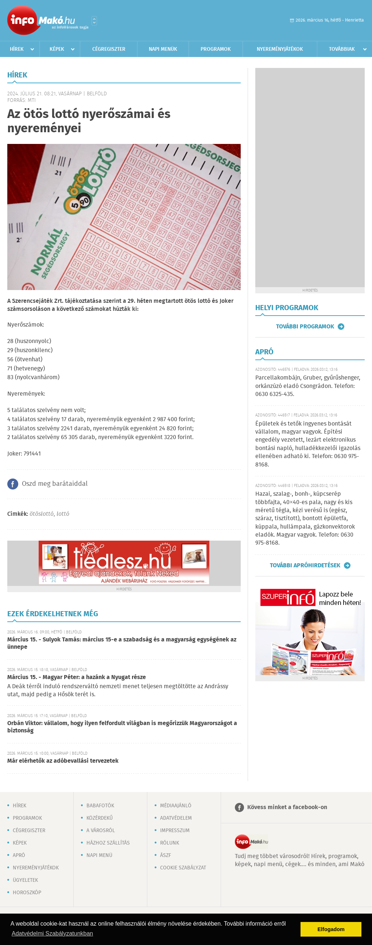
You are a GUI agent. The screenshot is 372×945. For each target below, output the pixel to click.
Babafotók (100, 806)
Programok (216, 49)
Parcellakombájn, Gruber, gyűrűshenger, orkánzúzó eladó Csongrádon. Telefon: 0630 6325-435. (307, 386)
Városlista (94, 21)
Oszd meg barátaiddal (55, 484)
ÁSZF (165, 855)
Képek (57, 49)
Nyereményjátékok (280, 49)
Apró (19, 855)
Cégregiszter (108, 49)
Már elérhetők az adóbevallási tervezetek (63, 761)
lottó (63, 514)
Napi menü (99, 855)
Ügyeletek (25, 880)
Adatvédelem (176, 818)
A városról (100, 831)
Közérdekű (99, 818)
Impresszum (175, 831)
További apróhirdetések (305, 565)
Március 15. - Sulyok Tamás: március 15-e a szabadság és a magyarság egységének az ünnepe (121, 643)
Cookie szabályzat (183, 868)
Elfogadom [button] (331, 929)
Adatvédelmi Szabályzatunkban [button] (52, 933)
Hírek (17, 49)
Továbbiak (342, 49)
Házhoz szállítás (108, 843)
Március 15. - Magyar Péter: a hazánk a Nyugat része (76, 677)
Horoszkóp (27, 893)
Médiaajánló (175, 806)
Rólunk (169, 843)
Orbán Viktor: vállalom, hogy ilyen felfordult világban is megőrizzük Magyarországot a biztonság (122, 727)
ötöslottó (42, 514)
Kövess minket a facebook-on (287, 807)
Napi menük (163, 49)
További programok (305, 326)
